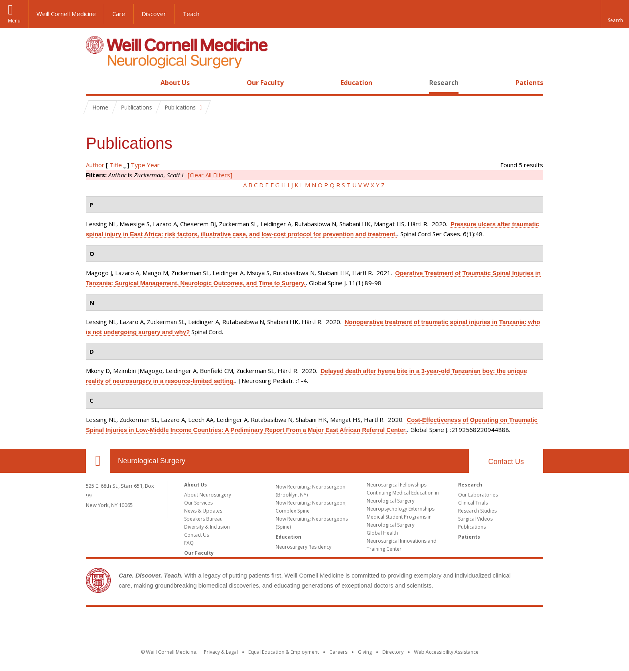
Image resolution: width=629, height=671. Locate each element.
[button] (615, 14)
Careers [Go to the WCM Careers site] (338, 652)
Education (356, 82)
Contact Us (506, 462)
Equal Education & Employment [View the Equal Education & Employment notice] (283, 652)
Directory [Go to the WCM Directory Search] (393, 652)
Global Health (382, 532)
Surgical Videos (475, 518)
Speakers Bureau (203, 518)
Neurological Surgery (151, 461)
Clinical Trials (473, 502)
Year (153, 165)
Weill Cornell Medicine (66, 14)
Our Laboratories (478, 494)
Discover (154, 14)
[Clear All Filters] (210, 175)
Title (116, 165)
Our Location (98, 461)
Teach (191, 14)
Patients (529, 82)
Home (94, 82)
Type (138, 165)
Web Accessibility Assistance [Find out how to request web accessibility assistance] (446, 652)
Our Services (198, 502)
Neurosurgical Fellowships (396, 484)
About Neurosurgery (207, 494)
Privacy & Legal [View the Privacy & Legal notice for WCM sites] (221, 652)
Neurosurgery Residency (303, 546)
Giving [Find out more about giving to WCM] (365, 652)
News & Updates (203, 510)
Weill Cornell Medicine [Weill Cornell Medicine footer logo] (314, 623)
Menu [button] (14, 20)
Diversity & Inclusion (207, 526)
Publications (472, 526)
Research (444, 82)
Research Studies (477, 510)
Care (118, 14)
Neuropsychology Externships (400, 508)
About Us (175, 82)
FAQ (189, 542)
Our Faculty (265, 82)
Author (95, 165)
